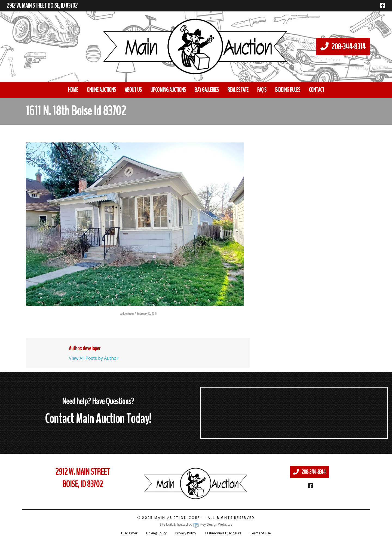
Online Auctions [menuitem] (101, 90)
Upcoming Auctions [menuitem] (168, 90)
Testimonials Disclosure (223, 533)
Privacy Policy (185, 533)
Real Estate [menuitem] (238, 90)
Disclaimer (129, 533)
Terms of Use (260, 533)
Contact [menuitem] (316, 90)
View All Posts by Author (93, 358)
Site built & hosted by (196, 524)
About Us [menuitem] (133, 90)
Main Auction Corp (177, 517)
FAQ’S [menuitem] (262, 90)
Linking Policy (156, 533)
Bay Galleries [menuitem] (207, 90)
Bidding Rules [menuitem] (287, 90)
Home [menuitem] (73, 90)
